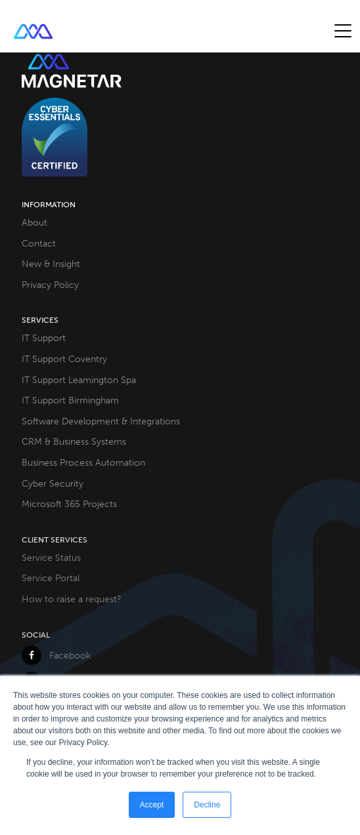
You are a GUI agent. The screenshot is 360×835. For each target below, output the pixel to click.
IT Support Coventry (64, 359)
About (34, 222)
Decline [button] (207, 804)
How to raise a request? (72, 599)
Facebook (56, 655)
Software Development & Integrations (101, 421)
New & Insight (51, 264)
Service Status (51, 557)
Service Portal (50, 578)
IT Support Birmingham (70, 400)
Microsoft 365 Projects (69, 504)
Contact (39, 243)
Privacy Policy (50, 285)
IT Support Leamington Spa (79, 380)
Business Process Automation (83, 462)
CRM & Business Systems (74, 441)
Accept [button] (152, 804)
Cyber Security (52, 483)
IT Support (44, 338)
